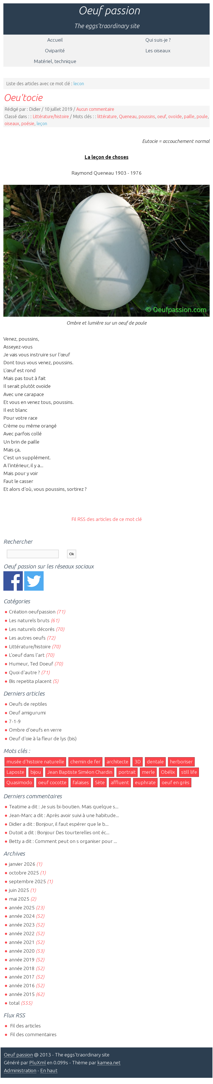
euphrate (145, 782)
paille (189, 116)
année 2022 (22, 933)
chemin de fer (85, 761)
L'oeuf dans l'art (26, 655)
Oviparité (55, 50)
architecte (117, 761)
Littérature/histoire (51, 116)
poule (202, 116)
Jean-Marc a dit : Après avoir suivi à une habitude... (64, 815)
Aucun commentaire (95, 109)
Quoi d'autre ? (24, 672)
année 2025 (22, 907)
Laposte (15, 772)
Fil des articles (25, 1025)
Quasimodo (19, 782)
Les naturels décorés (32, 629)
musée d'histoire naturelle (35, 761)
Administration (20, 1070)
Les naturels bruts (29, 620)
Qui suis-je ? (158, 39)
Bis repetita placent (30, 681)
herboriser (181, 761)
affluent (120, 782)
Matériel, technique (55, 61)
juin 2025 (19, 890)
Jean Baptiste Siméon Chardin (79, 772)
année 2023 (22, 924)
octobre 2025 (24, 872)
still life (189, 772)
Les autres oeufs (27, 637)
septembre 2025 (27, 881)
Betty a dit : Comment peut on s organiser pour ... (63, 841)
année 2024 (22, 916)
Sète (100, 782)
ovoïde (175, 116)
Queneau (127, 116)
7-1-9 (15, 721)
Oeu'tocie (22, 97)
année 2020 (22, 950)
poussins (147, 116)
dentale (155, 761)
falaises (81, 782)
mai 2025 (19, 898)
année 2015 (22, 994)
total (15, 1003)
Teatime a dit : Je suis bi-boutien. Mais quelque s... (63, 806)
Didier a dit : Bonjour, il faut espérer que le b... (59, 824)
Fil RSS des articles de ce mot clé (106, 519)
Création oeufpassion (32, 611)
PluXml (37, 1062)
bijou (35, 772)
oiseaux (12, 123)
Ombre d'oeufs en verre (35, 729)
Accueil (55, 39)
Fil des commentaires (33, 1034)
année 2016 (22, 985)
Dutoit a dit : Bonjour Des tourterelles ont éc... (59, 832)
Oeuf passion (109, 10)
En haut (48, 1070)
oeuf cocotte (52, 782)
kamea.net (108, 1062)
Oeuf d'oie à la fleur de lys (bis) (43, 738)
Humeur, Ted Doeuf (31, 663)
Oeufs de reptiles (28, 704)
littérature (107, 116)
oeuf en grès (175, 782)
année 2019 (22, 959)
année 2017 (22, 976)
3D (137, 761)
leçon (42, 123)
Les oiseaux (158, 50)
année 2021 (22, 942)
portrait (127, 772)
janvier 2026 (22, 864)
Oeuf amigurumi (27, 712)
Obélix (168, 772)
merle (148, 772)
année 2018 (22, 968)
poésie (27, 123)
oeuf (161, 116)
